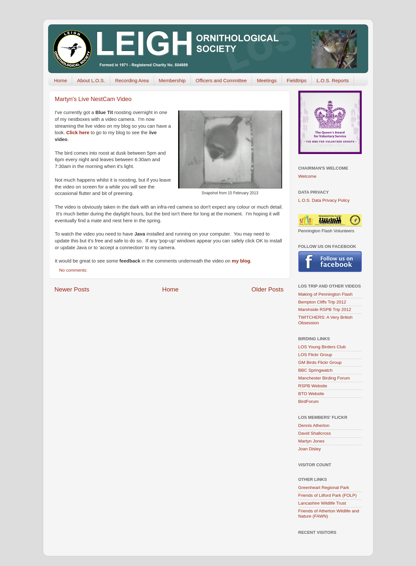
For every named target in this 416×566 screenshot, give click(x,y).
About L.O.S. (91, 80)
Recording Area (132, 80)
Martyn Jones (311, 441)
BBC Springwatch (315, 370)
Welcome (307, 176)
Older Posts (268, 289)
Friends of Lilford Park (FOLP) (327, 495)
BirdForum (308, 401)
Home (60, 80)
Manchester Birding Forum (324, 378)
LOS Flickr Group (315, 354)
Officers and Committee (221, 80)
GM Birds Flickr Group (320, 362)
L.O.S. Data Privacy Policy (324, 200)
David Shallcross (314, 433)
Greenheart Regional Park (323, 487)
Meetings (267, 80)
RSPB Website (312, 385)
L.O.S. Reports (333, 80)
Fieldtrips (296, 80)
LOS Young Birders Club (322, 346)
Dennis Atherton (314, 425)
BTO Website (311, 393)
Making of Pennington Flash (325, 294)
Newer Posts (72, 289)
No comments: (74, 270)
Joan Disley (309, 448)
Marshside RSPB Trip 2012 (324, 309)
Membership (172, 80)
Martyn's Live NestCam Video (93, 99)
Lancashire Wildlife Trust (322, 503)
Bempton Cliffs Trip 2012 (322, 302)
